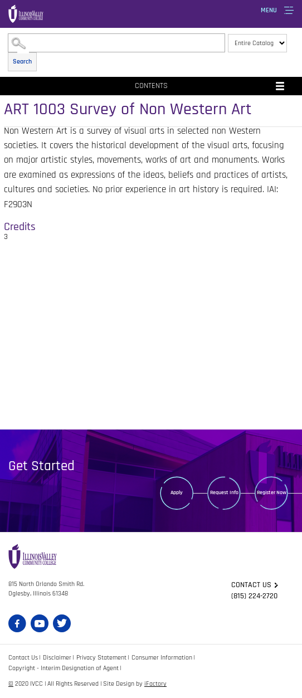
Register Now (271, 492)
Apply (177, 492)
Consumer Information (161, 657)
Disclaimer (57, 657)
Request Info (224, 492)
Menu (269, 10)
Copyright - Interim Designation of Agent (63, 668)
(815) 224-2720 (254, 596)
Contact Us (23, 657)
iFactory (155, 684)
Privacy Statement (101, 657)
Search (22, 61)
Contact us (251, 585)
